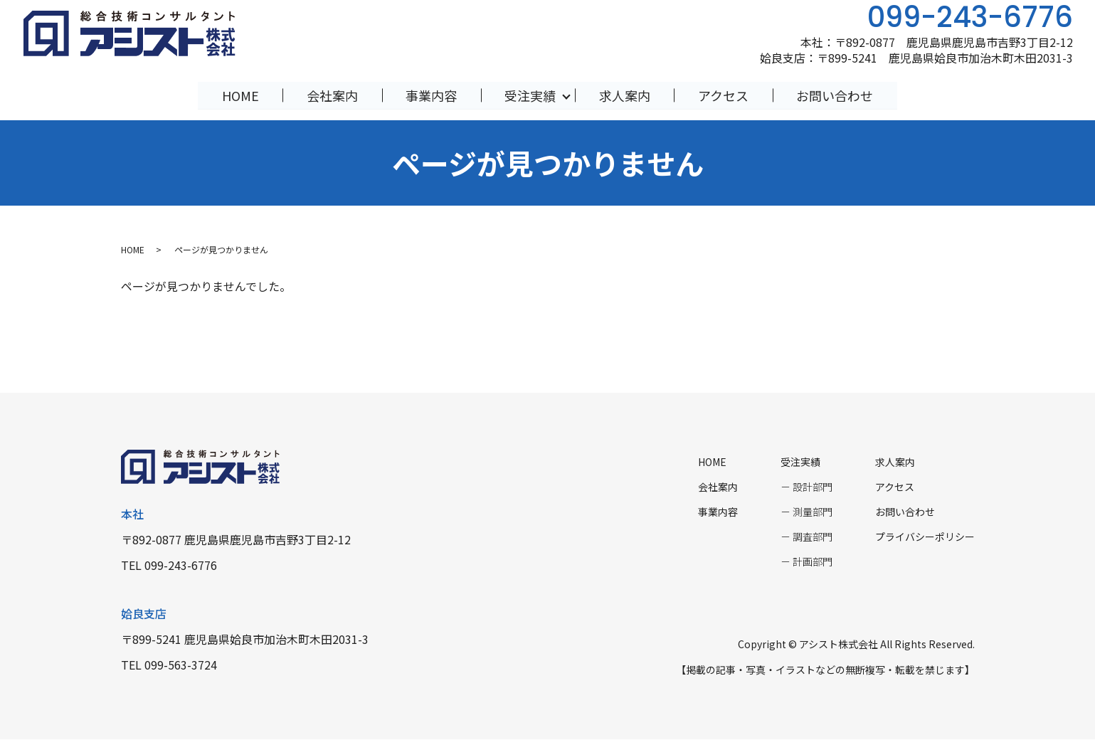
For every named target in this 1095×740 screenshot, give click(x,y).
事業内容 (430, 94)
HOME (237, 94)
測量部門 (812, 512)
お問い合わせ (837, 94)
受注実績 (530, 94)
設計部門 (812, 487)
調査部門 (812, 537)
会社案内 (330, 94)
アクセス (724, 94)
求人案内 (625, 94)
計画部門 (812, 562)
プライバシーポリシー (925, 537)
